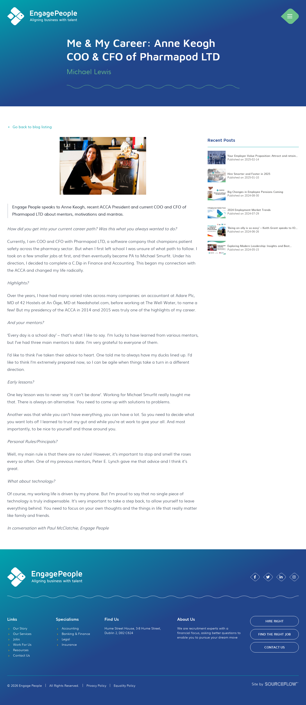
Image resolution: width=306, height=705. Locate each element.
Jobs (13, 639)
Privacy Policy (96, 685)
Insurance (66, 644)
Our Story (17, 628)
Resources (18, 650)
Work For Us (19, 644)
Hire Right (274, 621)
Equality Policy (124, 685)
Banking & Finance (73, 633)
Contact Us (18, 655)
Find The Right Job (274, 634)
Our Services (19, 633)
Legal (63, 639)
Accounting (67, 628)
